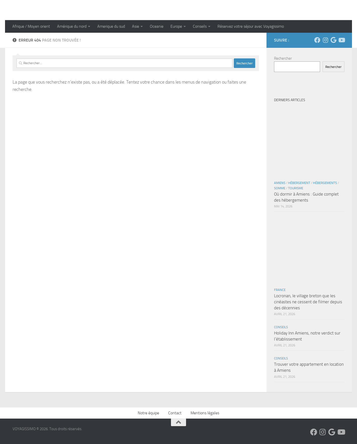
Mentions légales (205, 413)
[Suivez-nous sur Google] (333, 40)
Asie (135, 26)
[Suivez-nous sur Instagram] (325, 40)
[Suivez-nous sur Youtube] (341, 40)
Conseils (200, 26)
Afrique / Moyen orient (31, 26)
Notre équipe (148, 413)
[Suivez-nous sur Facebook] (317, 40)
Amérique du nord (71, 26)
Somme (279, 188)
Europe (176, 26)
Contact (175, 413)
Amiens (279, 183)
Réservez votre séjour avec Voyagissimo (250, 26)
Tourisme (295, 188)
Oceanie (156, 26)
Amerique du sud (111, 26)
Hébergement (299, 183)
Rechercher (283, 58)
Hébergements (325, 183)
